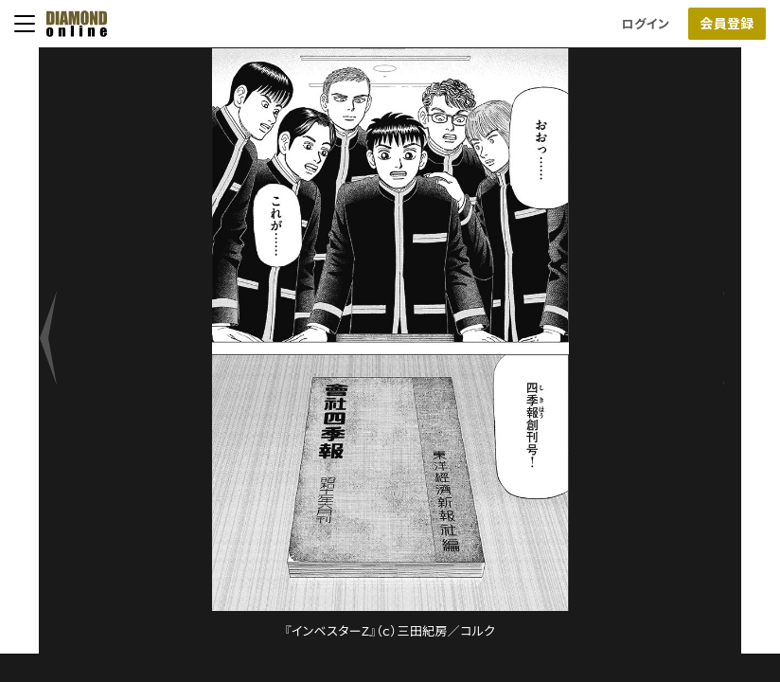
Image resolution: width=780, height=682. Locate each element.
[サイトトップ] (71, 23)
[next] (58, 350)
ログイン (645, 24)
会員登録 (726, 23)
